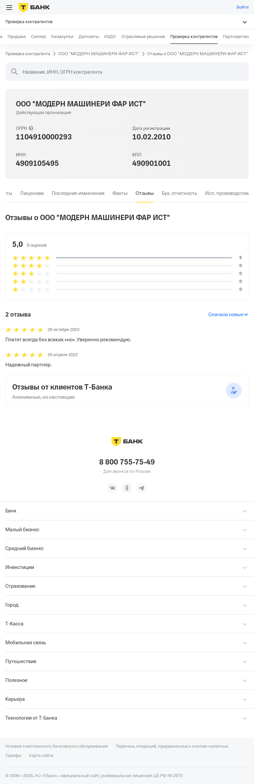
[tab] (32, 193)
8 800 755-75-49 (127, 462)
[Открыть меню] (9, 8)
